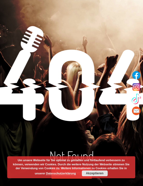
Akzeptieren (95, 173)
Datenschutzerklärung (61, 173)
